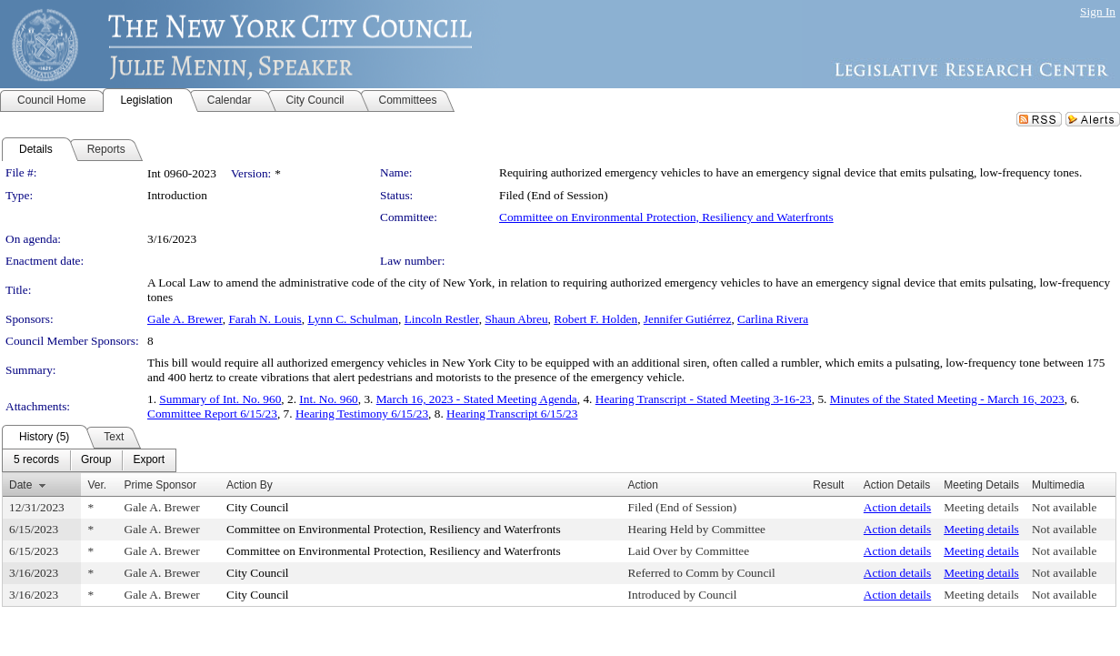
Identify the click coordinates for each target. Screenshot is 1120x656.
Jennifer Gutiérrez (688, 319)
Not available (1064, 507)
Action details (897, 507)
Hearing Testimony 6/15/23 (361, 413)
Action (643, 485)
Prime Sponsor (160, 485)
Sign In (1097, 11)
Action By (249, 485)
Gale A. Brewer (185, 319)
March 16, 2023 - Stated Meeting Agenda (476, 399)
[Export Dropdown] (148, 460)
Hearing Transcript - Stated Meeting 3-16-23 (703, 399)
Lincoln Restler (442, 319)
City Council (257, 507)
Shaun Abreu (516, 319)
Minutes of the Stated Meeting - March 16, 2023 (947, 399)
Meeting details (981, 507)
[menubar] (89, 460)
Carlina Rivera (772, 319)
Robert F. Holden (595, 319)
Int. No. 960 (328, 399)
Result (828, 485)
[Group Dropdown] (96, 460)
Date (20, 485)
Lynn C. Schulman (352, 319)
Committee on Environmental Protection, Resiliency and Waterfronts (666, 217)
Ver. (96, 485)
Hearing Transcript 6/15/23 (511, 413)
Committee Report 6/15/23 (212, 413)
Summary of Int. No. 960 (220, 399)
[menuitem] (36, 460)
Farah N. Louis (264, 319)
